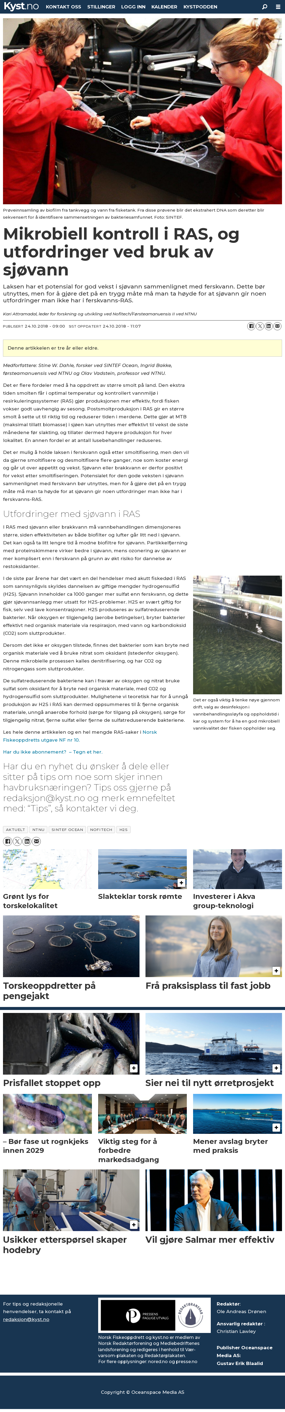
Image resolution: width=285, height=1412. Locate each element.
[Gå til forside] (21, 6)
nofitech (101, 829)
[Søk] (264, 7)
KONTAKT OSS (63, 7)
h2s (123, 829)
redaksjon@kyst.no (26, 1319)
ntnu (38, 829)
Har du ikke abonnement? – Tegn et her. (53, 752)
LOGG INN (133, 7)
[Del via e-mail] (277, 326)
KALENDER (164, 7)
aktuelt (15, 829)
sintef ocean (67, 829)
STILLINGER (101, 7)
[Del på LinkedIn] (269, 326)
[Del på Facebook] (251, 326)
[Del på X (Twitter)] (260, 326)
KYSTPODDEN (200, 7)
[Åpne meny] (278, 7)
